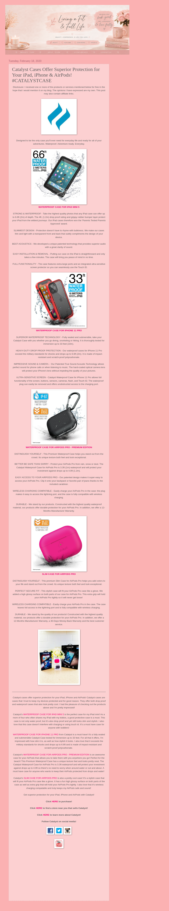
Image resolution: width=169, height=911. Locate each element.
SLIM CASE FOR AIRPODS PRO (59, 574)
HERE (55, 801)
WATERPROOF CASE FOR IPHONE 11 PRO (59, 330)
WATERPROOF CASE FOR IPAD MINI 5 (58, 207)
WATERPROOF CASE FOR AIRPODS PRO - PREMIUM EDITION (59, 447)
